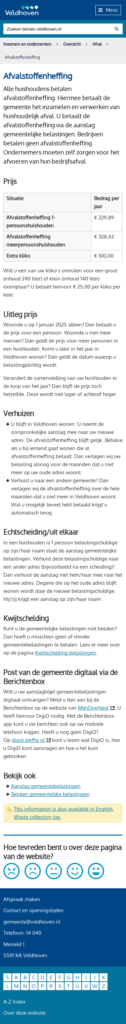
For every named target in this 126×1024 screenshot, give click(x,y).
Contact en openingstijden (33, 910)
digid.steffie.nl (28, 740)
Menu (108, 10)
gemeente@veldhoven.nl (31, 922)
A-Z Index (14, 1001)
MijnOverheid (93, 708)
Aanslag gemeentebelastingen (46, 786)
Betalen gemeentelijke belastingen (50, 794)
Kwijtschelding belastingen (65, 653)
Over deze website (24, 1013)
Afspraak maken (21, 899)
